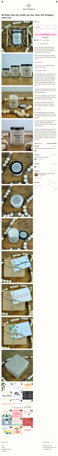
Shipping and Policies (6, 449)
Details (36, 43)
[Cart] (56, 2)
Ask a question (45, 40)
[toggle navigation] (2, 1)
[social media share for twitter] (37, 40)
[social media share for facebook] (35, 40)
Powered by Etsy (47, 449)
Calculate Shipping (38, 24)
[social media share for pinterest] (40, 40)
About (3, 447)
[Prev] (35, 189)
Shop (3, 445)
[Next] (55, 188)
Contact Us (4, 451)
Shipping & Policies (44, 43)
